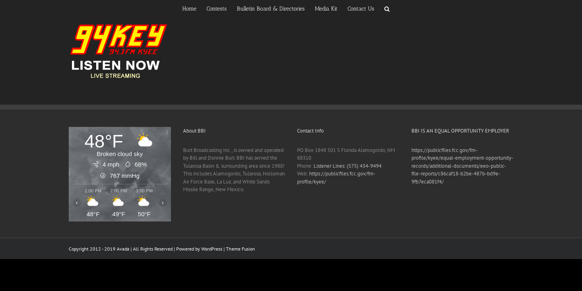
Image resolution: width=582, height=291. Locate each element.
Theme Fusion (240, 249)
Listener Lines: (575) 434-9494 (348, 165)
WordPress (211, 249)
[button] (412, 8)
